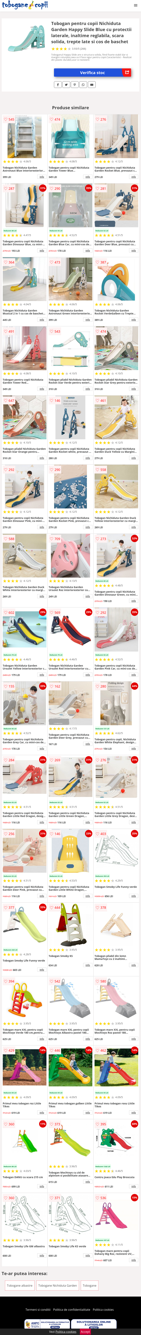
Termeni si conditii (38, 1310)
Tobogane (89, 1286)
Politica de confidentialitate (71, 1310)
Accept (85, 1332)
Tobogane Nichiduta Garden (57, 1286)
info (42, 176)
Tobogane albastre (19, 1286)
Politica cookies (103, 1310)
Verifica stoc (105, 72)
